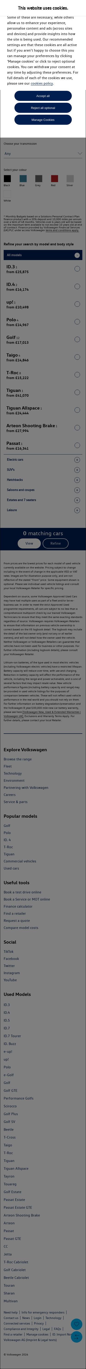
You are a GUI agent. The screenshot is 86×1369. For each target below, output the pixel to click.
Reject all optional (43, 108)
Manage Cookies (42, 120)
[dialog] (43, 684)
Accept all (43, 96)
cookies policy (42, 83)
